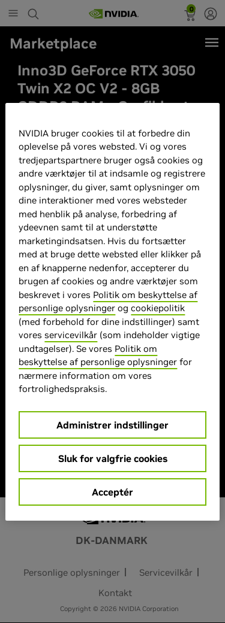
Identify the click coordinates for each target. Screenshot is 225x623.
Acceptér (112, 492)
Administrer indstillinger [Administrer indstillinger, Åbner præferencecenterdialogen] (112, 425)
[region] (112, 312)
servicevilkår (70, 335)
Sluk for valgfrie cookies (112, 458)
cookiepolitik (158, 308)
